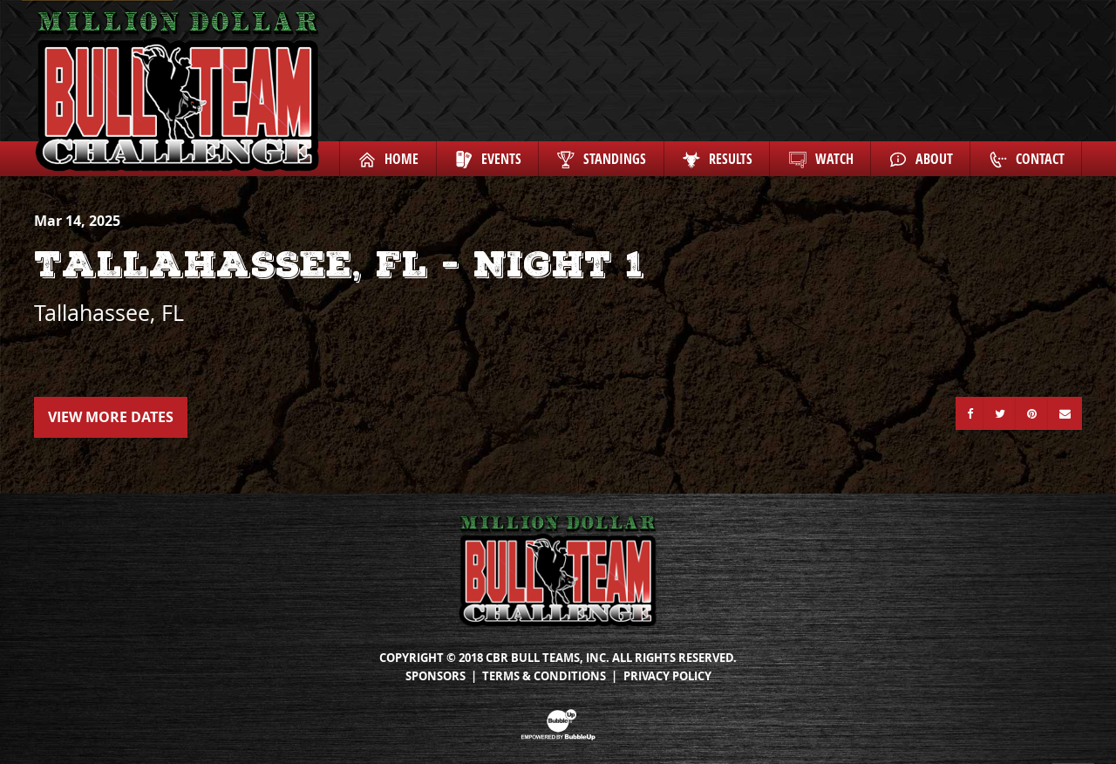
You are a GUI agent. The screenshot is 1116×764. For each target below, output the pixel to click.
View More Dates (111, 416)
